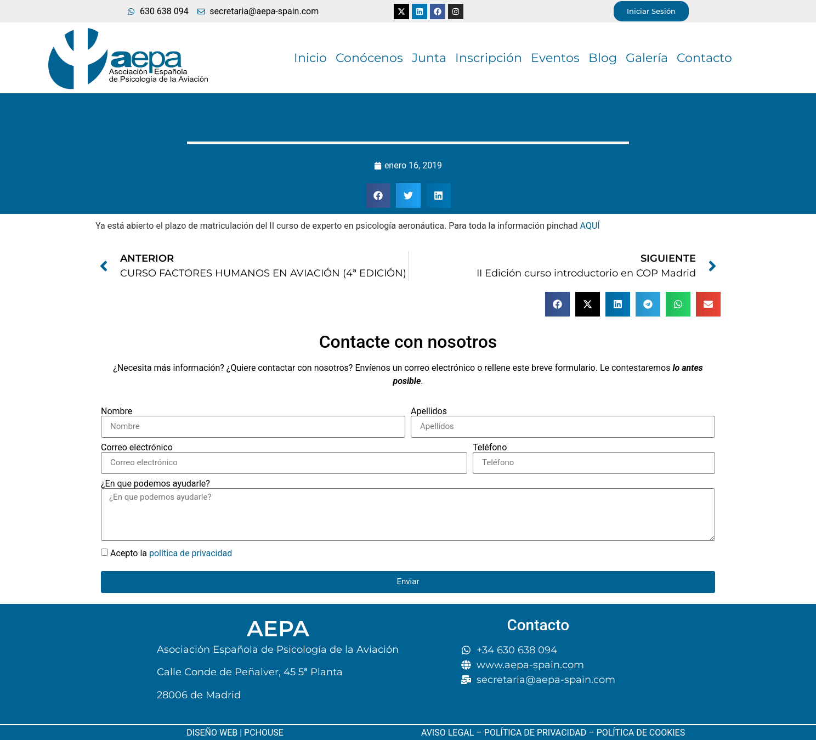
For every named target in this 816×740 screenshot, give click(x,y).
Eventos (555, 57)
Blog (602, 57)
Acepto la (171, 553)
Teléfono (490, 447)
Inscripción (488, 57)
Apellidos (429, 411)
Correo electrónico (137, 447)
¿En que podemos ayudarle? (155, 483)
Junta (429, 57)
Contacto (704, 57)
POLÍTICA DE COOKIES (639, 732)
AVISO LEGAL (447, 732)
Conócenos (369, 57)
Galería (647, 57)
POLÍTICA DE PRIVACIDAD (535, 732)
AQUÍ (590, 226)
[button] (378, 195)
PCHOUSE (264, 732)
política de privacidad (190, 553)
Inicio (310, 57)
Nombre (116, 411)
